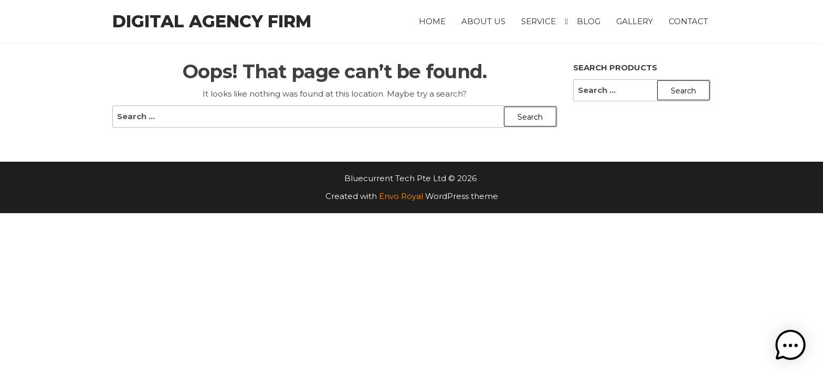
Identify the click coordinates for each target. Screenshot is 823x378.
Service (538, 21)
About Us (483, 21)
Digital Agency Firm (211, 21)
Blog (588, 21)
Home (432, 21)
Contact (688, 21)
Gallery (634, 21)
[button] (790, 345)
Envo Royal (401, 196)
